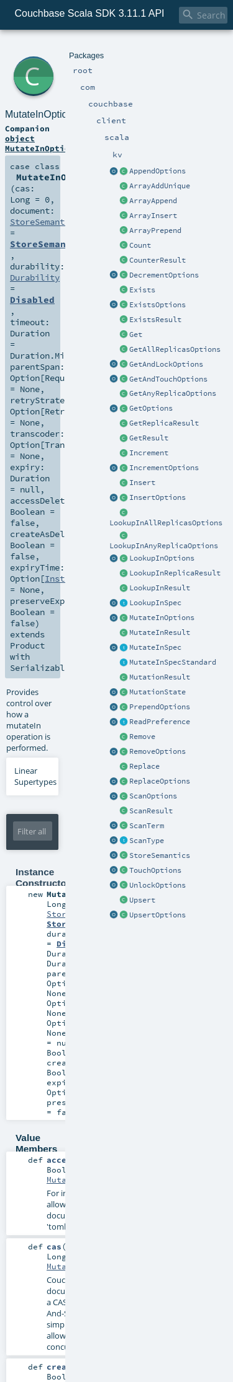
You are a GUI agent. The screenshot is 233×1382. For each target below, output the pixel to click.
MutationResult (159, 677)
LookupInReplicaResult (175, 573)
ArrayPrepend (155, 230)
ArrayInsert (153, 215)
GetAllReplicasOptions (175, 349)
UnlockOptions (157, 885)
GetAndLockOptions (166, 364)
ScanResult (151, 811)
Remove (142, 736)
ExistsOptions (157, 304)
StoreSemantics (159, 855)
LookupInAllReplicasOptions (165, 522)
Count (140, 245)
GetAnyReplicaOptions (172, 393)
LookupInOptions (161, 558)
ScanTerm (146, 825)
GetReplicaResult (164, 423)
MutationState (157, 692)
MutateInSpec (155, 647)
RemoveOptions (157, 751)
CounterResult (157, 260)
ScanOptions (153, 796)
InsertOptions (157, 497)
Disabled (32, 299)
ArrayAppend (153, 200)
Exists (142, 290)
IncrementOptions (164, 467)
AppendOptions (157, 171)
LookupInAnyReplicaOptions (163, 545)
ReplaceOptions (159, 781)
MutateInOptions (161, 617)
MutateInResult (159, 632)
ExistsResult (155, 319)
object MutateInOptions (42, 143)
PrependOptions (159, 706)
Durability (35, 277)
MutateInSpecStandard (172, 662)
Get (135, 334)
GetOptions (151, 408)
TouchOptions (155, 870)
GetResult (148, 438)
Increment (148, 452)
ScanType (146, 840)
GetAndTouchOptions (168, 379)
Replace (144, 766)
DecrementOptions (164, 275)
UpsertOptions (157, 915)
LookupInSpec (155, 602)
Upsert (142, 900)
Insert (142, 482)
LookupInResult (159, 588)
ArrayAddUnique (159, 185)
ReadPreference (159, 721)
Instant (62, 578)
